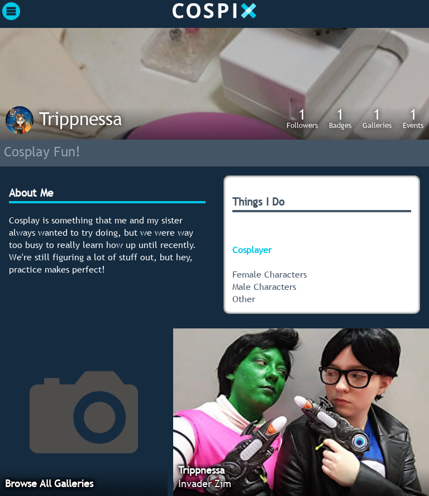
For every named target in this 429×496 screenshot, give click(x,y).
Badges (340, 117)
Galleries (377, 117)
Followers (302, 117)
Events (413, 117)
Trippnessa (80, 118)
